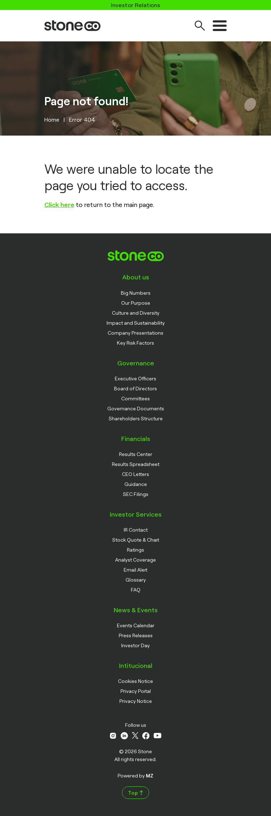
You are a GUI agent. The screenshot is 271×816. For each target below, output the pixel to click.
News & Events (136, 610)
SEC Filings (135, 494)
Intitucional (135, 665)
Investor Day (135, 645)
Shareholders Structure (136, 418)
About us (135, 277)
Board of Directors (135, 388)
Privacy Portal (135, 691)
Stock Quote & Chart (135, 540)
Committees (135, 398)
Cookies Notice (135, 681)
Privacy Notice (135, 701)
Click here (59, 204)
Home (51, 119)
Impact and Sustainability (136, 323)
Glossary (135, 580)
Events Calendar (135, 625)
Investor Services (136, 514)
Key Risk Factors (135, 343)
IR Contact (136, 530)
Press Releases (136, 635)
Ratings (135, 550)
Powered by (135, 775)
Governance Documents (135, 408)
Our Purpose (135, 303)
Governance (135, 363)
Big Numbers (136, 293)
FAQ (136, 590)
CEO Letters (135, 474)
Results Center (135, 454)
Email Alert (135, 570)
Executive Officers (135, 378)
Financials (135, 438)
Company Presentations (135, 333)
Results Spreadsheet (135, 464)
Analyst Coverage (135, 560)
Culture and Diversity (135, 313)
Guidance (135, 484)
